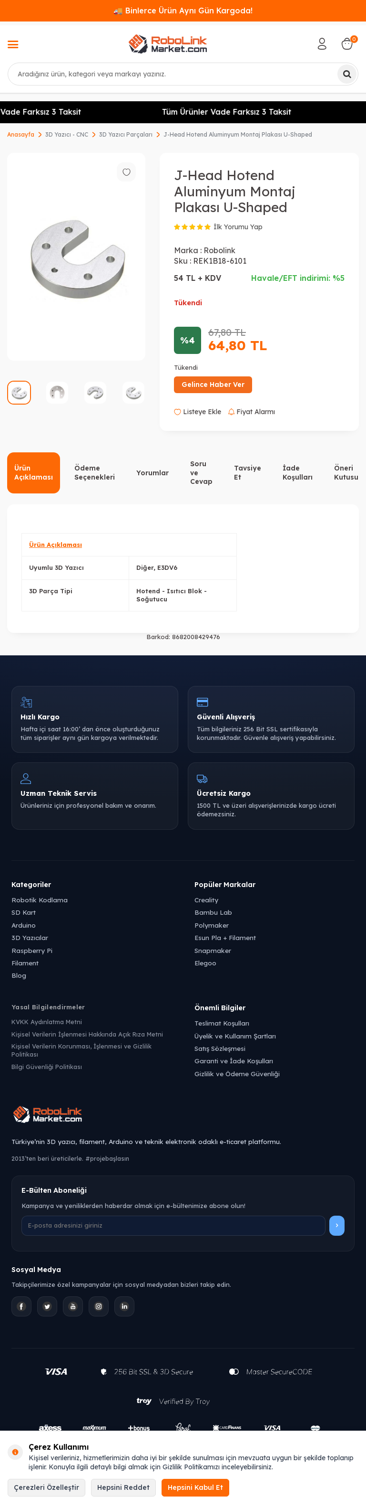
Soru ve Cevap (201, 473)
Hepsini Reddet (123, 1487)
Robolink (219, 250)
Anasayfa (20, 134)
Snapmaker (212, 950)
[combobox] (183, 74)
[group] (76, 257)
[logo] (168, 43)
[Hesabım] (322, 43)
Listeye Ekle (197, 411)
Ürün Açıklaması (33, 472)
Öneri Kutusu (346, 472)
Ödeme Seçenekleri (94, 472)
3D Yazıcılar (29, 937)
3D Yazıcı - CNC (66, 134)
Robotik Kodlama (39, 900)
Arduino (23, 925)
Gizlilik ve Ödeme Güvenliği (237, 1074)
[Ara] (346, 74)
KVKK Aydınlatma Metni (46, 1022)
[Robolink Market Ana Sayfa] (183, 1116)
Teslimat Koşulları (221, 1023)
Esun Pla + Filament (225, 937)
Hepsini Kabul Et (195, 1487)
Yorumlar (152, 473)
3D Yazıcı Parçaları (125, 134)
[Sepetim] (347, 43)
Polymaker (211, 925)
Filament (25, 963)
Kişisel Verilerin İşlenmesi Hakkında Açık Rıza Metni (87, 1034)
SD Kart (23, 912)
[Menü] (13, 45)
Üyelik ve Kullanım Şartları (235, 1036)
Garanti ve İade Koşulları (233, 1061)
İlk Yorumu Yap (238, 227)
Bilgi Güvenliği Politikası (46, 1066)
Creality (206, 900)
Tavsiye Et (247, 472)
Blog (18, 975)
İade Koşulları (298, 472)
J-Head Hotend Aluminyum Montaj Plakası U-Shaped (237, 134)
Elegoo (205, 963)
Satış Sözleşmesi (219, 1048)
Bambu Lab (213, 912)
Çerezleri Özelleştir (46, 1487)
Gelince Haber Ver (213, 384)
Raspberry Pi (31, 950)
